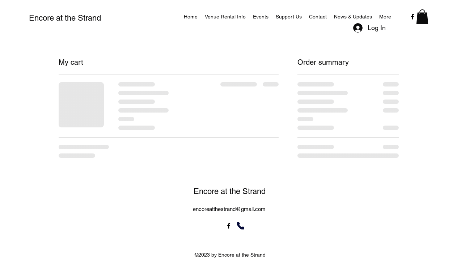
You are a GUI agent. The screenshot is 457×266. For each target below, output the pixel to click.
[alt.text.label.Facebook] (412, 16)
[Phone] (240, 225)
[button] (422, 16)
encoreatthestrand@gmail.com (229, 209)
